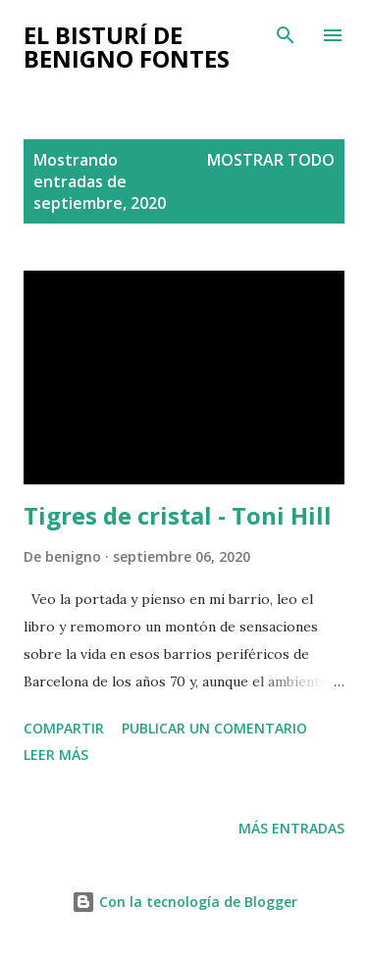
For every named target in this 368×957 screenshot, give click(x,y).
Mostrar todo (271, 160)
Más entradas (291, 828)
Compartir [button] (64, 728)
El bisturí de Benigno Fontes (127, 47)
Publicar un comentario (214, 728)
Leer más (56, 754)
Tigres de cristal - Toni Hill (178, 515)
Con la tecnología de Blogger (184, 901)
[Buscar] (285, 35)
